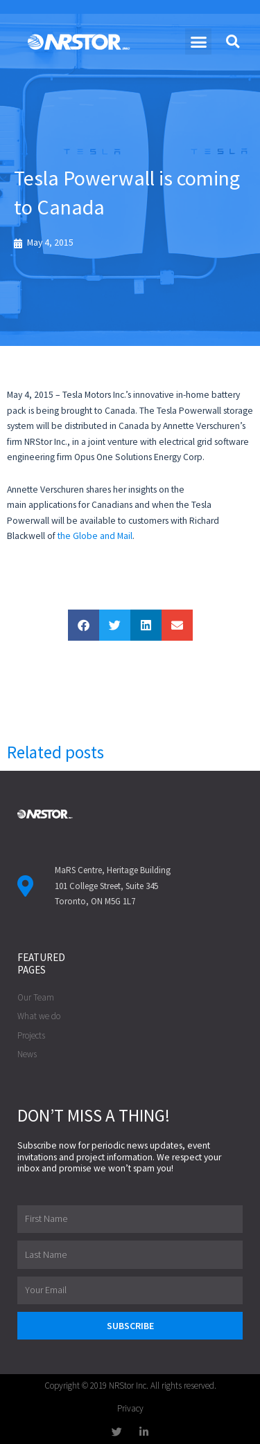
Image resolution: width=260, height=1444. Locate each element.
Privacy (130, 1408)
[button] (198, 41)
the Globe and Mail (95, 536)
